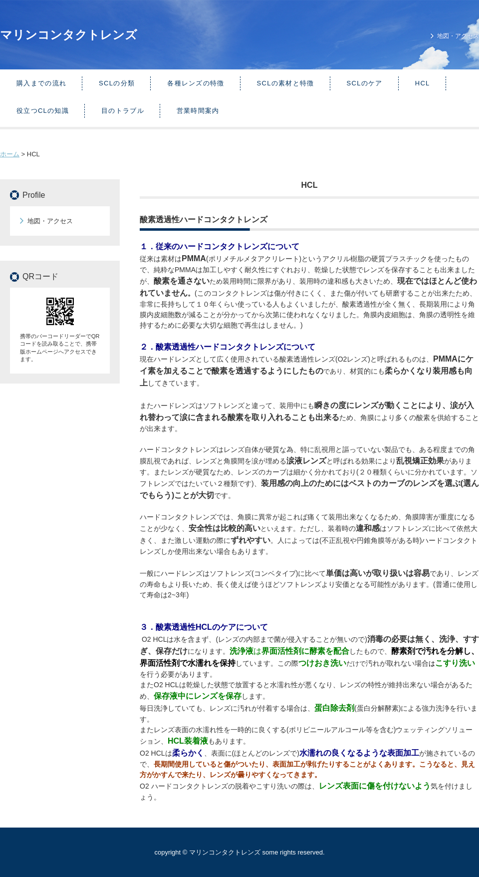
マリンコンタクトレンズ (68, 34)
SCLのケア (365, 83)
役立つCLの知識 (42, 110)
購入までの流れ (41, 83)
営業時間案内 (198, 110)
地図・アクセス (458, 35)
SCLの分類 (117, 83)
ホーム (9, 154)
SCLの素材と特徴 (285, 83)
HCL (422, 83)
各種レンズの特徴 (195, 83)
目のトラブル (122, 110)
